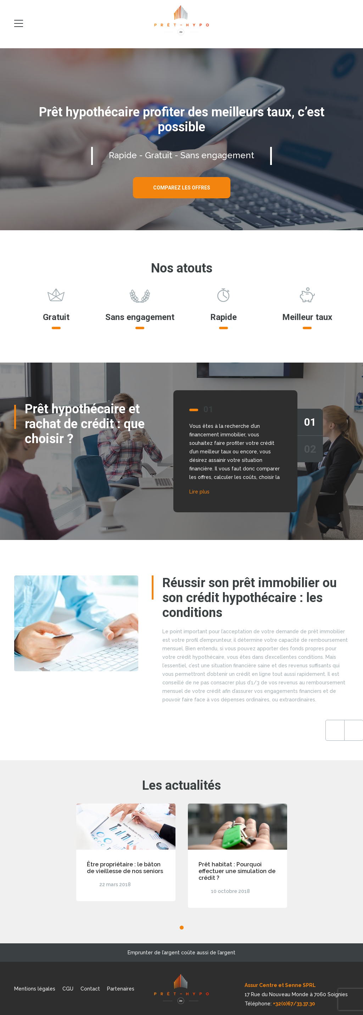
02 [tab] (310, 449)
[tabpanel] (181, 451)
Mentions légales (34, 989)
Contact (90, 989)
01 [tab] (310, 422)
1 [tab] (182, 928)
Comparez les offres (181, 188)
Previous (320, 730)
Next (339, 730)
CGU (67, 989)
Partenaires (120, 989)
